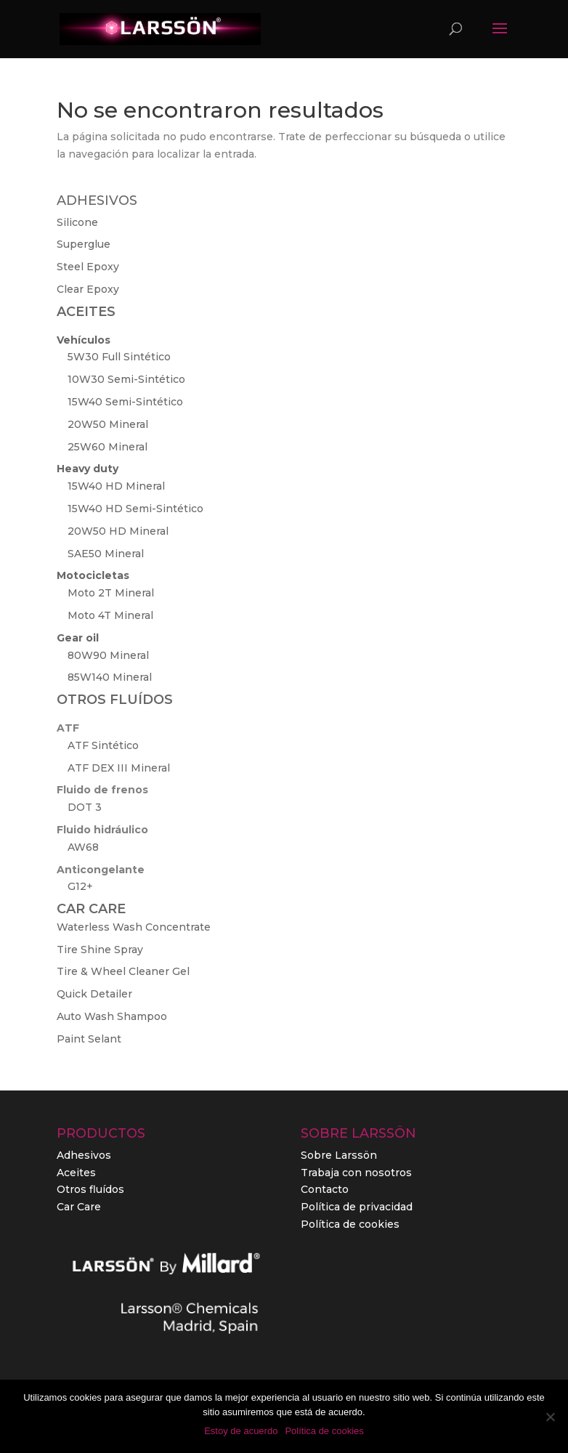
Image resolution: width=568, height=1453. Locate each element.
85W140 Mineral (110, 677)
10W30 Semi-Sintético (126, 379)
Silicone (77, 222)
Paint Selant (89, 1038)
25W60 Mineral (107, 446)
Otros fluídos (90, 1189)
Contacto (325, 1189)
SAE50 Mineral (106, 553)
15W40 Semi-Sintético (125, 401)
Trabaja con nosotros (356, 1172)
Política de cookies (350, 1224)
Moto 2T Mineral (111, 592)
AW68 (83, 847)
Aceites (76, 1172)
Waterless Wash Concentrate (134, 927)
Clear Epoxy (88, 289)
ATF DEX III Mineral (119, 767)
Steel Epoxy (88, 266)
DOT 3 (85, 807)
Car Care (79, 1206)
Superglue (83, 244)
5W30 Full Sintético (119, 356)
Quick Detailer (94, 993)
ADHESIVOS (97, 201)
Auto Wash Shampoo (112, 1016)
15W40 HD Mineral (116, 486)
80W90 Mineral (108, 655)
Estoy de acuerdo (240, 1430)
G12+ (80, 886)
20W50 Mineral (108, 424)
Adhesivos (84, 1155)
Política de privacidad (357, 1206)
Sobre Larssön (339, 1155)
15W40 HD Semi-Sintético (135, 508)
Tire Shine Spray (100, 949)
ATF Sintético (103, 745)
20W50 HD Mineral (118, 531)
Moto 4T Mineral (110, 615)
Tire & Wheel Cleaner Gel (123, 971)
